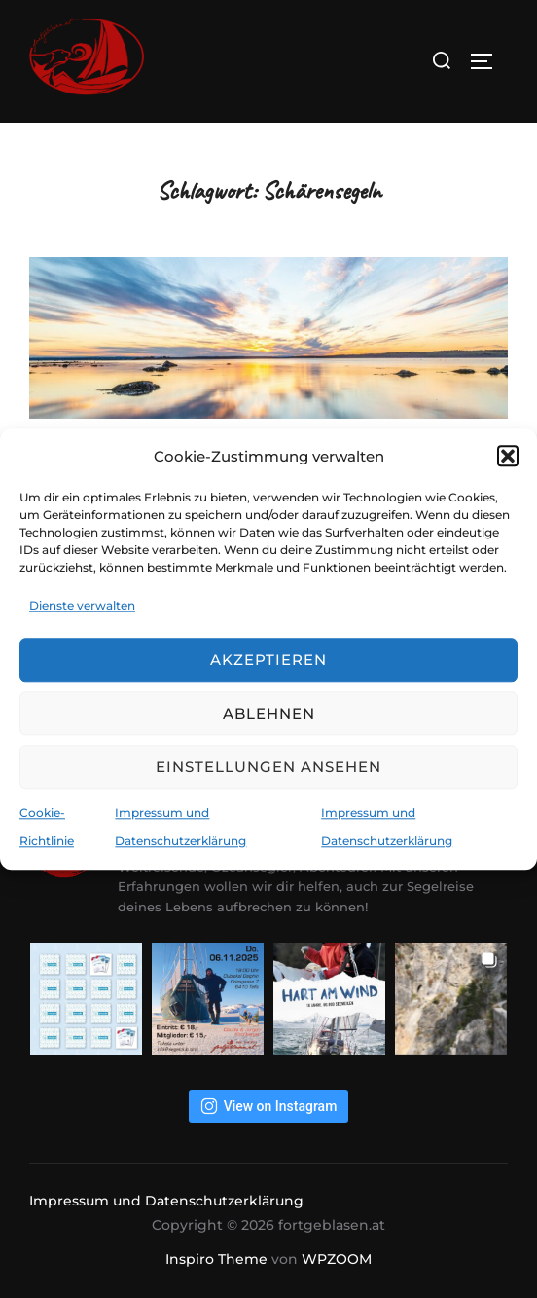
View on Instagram (269, 1106)
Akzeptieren (268, 659)
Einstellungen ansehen (268, 767)
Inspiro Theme (216, 1259)
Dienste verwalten (82, 605)
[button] (508, 455)
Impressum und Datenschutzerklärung (166, 1200)
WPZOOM (337, 1259)
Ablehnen (269, 713)
